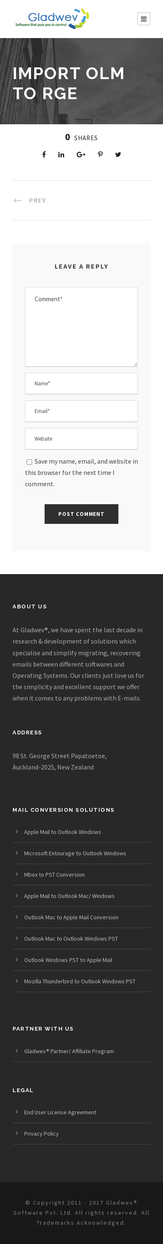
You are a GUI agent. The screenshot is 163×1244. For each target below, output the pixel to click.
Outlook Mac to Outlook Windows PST (71, 938)
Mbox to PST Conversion (54, 874)
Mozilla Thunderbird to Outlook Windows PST (79, 981)
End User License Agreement (60, 1112)
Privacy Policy (41, 1133)
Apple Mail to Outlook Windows (62, 832)
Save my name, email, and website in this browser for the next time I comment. (81, 472)
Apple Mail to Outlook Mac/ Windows (69, 896)
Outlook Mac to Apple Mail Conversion (71, 917)
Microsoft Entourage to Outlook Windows (75, 853)
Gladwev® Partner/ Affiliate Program (69, 1051)
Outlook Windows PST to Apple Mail (68, 960)
